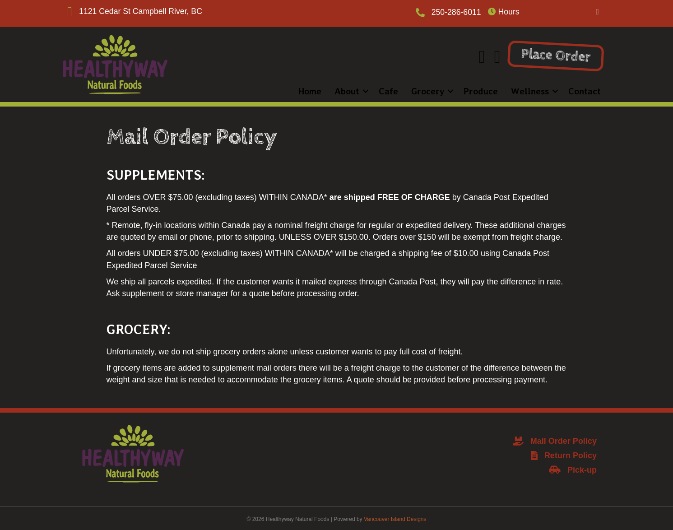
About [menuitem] (336, 88)
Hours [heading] (504, 12)
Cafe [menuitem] (378, 88)
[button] (597, 12)
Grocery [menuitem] (417, 88)
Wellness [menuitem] (519, 88)
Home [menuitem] (299, 88)
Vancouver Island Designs (395, 517)
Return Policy (570, 452)
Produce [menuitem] (470, 88)
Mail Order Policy (563, 438)
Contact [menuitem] (574, 88)
